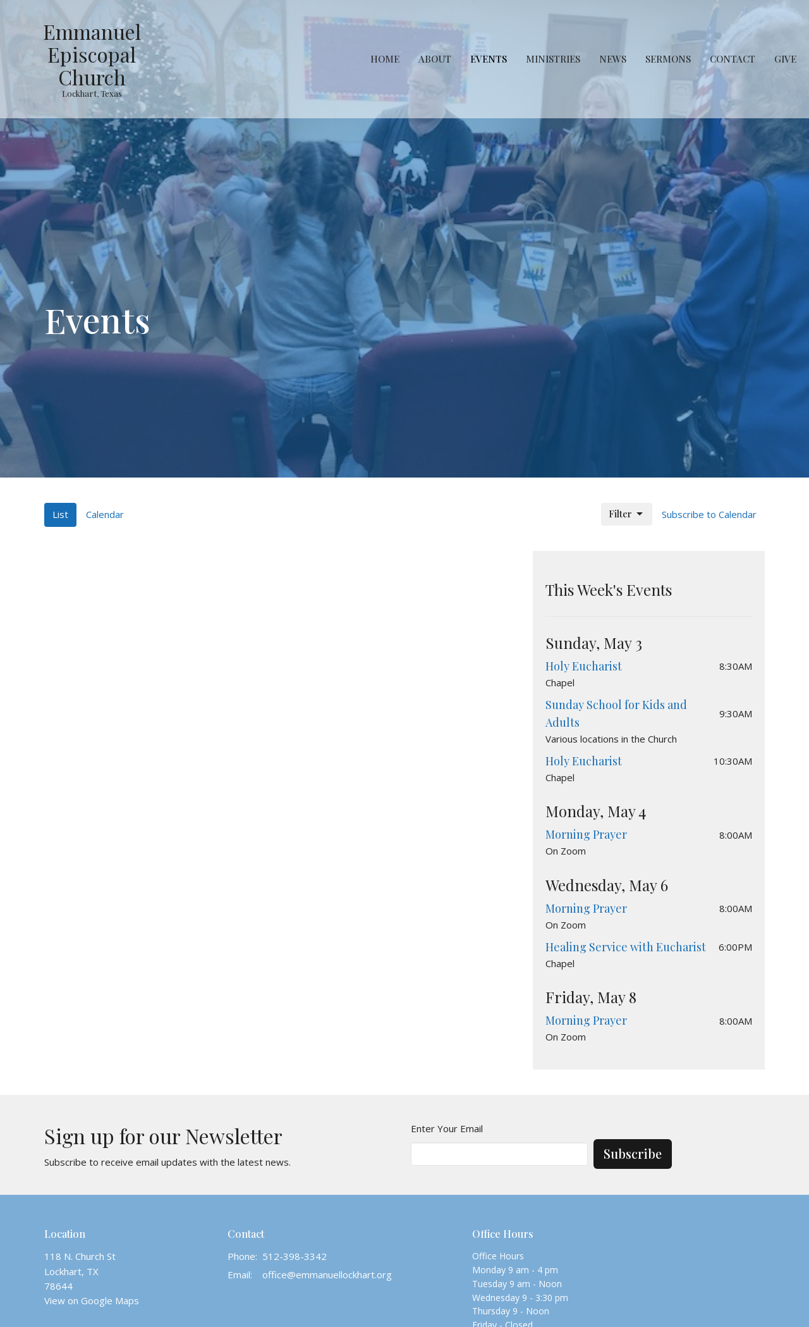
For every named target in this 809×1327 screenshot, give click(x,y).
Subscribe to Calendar (709, 514)
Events (488, 58)
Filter (627, 514)
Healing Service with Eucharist (625, 946)
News (612, 58)
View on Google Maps (91, 1300)
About (434, 58)
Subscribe (633, 1153)
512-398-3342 (294, 1256)
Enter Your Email (447, 1128)
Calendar (105, 514)
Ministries (553, 58)
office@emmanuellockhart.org (327, 1274)
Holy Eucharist (583, 666)
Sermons (668, 58)
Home (384, 58)
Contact (732, 58)
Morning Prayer (586, 834)
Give (785, 58)
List (60, 514)
